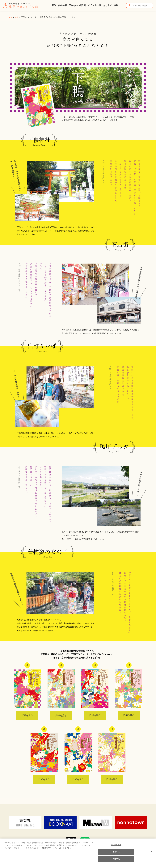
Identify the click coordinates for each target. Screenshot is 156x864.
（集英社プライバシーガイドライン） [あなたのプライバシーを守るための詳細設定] (56, 851)
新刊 (54, 5)
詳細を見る (27, 715)
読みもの (73, 5)
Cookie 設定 (116, 847)
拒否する (116, 854)
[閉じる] (152, 854)
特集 (116, 5)
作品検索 (62, 5)
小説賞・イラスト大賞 (90, 5)
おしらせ (107, 5)
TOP (11, 17)
